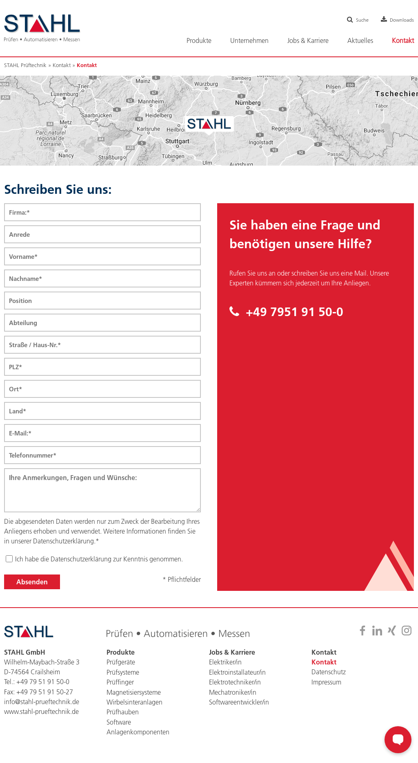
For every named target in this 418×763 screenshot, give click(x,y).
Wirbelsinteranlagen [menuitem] (134, 706)
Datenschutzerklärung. (64, 546)
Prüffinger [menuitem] (120, 686)
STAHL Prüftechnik (25, 65)
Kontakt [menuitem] (403, 40)
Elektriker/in (225, 667)
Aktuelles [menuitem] (360, 40)
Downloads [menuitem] (400, 19)
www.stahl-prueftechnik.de (41, 716)
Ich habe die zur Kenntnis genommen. (99, 564)
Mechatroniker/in (232, 696)
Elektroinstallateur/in (237, 677)
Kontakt (62, 65)
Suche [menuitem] (357, 19)
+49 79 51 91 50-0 (42, 686)
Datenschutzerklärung (81, 564)
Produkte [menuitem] (199, 40)
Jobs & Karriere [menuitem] (308, 40)
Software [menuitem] (119, 726)
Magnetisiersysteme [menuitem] (134, 696)
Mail (360, 273)
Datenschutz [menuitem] (328, 677)
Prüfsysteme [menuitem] (123, 677)
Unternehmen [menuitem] (249, 40)
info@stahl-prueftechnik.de (41, 706)
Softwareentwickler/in (239, 706)
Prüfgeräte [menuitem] (121, 667)
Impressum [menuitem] (326, 686)
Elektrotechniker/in (235, 686)
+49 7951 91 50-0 (287, 312)
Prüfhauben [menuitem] (123, 716)
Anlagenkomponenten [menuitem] (138, 736)
